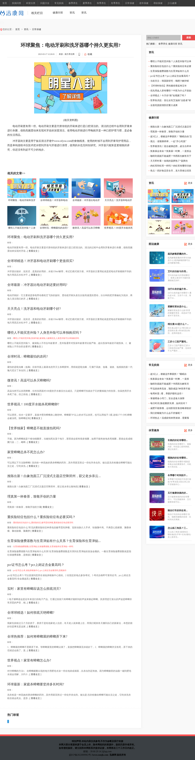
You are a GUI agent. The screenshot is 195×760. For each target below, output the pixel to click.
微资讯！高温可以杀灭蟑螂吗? (29, 380)
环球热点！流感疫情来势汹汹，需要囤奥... (169, 418)
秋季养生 (101, 3)
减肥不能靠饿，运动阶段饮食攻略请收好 (170, 408)
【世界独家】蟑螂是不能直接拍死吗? (34, 428)
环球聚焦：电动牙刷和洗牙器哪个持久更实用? (40, 237)
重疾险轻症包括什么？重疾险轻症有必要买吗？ (41, 517)
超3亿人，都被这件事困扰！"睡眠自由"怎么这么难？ (171, 137)
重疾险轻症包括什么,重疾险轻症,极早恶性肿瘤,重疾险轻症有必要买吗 (43, 522)
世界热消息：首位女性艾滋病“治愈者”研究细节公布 (170, 101)
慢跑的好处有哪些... (178, 458)
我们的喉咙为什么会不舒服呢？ (166, 413)
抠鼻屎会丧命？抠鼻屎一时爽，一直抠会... (169, 379)
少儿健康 (172, 3)
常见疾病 (59, 3)
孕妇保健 (157, 3)
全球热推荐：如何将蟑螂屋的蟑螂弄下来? (37, 636)
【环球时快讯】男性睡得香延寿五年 (168, 86)
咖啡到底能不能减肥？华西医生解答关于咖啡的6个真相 (170, 157)
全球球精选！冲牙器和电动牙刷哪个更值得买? (40, 261)
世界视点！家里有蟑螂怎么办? (29, 660)
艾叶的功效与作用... (178, 271)
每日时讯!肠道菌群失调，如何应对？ (169, 403)
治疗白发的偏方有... (178, 289)
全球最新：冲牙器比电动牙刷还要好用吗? (37, 285)
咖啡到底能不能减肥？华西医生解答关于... (169, 384)
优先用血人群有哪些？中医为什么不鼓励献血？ (170, 91)
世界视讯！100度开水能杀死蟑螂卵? (33, 404)
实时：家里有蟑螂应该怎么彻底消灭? (34, 588)
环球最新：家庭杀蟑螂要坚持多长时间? (35, 684)
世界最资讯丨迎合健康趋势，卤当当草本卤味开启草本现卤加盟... (170, 147)
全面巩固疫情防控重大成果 (164, 105)
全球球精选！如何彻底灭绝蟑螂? (30, 612)
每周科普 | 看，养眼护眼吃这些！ (167, 393)
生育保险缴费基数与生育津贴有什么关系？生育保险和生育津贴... (54, 541)
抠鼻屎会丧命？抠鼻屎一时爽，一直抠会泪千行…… (170, 152)
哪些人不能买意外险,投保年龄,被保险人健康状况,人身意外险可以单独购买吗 (46, 338)
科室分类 (30, 3)
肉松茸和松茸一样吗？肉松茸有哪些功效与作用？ (170, 166)
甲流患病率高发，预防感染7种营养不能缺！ (170, 389)
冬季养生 (115, 3)
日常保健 (129, 3)
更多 (190, 183)
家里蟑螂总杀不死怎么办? (26, 452)
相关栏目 (37, 13)
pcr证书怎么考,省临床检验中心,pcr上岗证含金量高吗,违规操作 (39, 570)
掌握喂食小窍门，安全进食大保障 (167, 398)
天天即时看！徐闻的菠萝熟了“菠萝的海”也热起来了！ (169, 161)
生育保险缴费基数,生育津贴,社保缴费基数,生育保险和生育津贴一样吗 (43, 546)
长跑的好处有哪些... (178, 440)
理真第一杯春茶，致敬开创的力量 (31, 496)
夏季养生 (87, 3)
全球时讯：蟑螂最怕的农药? (27, 356)
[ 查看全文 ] (33, 251)
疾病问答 (16, 3)
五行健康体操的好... (178, 493)
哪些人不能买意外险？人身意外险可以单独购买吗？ (44, 332)
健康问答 (58, 12)
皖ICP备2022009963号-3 (81, 755)
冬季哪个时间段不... (178, 475)
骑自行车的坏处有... (178, 510)
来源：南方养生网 (66, 54)
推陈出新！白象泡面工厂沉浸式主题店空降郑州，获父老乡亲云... (54, 476)
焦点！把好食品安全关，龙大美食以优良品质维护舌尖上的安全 (170, 171)
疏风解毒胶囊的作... (178, 254)
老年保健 (143, 3)
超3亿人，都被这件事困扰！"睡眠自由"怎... (168, 375)
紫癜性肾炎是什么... (178, 306)
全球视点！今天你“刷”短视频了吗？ (168, 95)
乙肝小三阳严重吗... (178, 341)
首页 (4, 3)
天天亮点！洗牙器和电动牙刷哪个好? (34, 308)
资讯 (72, 12)
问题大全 (44, 3)
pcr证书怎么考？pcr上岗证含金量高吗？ (35, 565)
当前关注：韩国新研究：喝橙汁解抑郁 (169, 81)
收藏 (90, 54)
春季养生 (73, 3)
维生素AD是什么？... (178, 324)
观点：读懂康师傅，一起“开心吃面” (168, 141)
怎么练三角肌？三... (178, 528)
